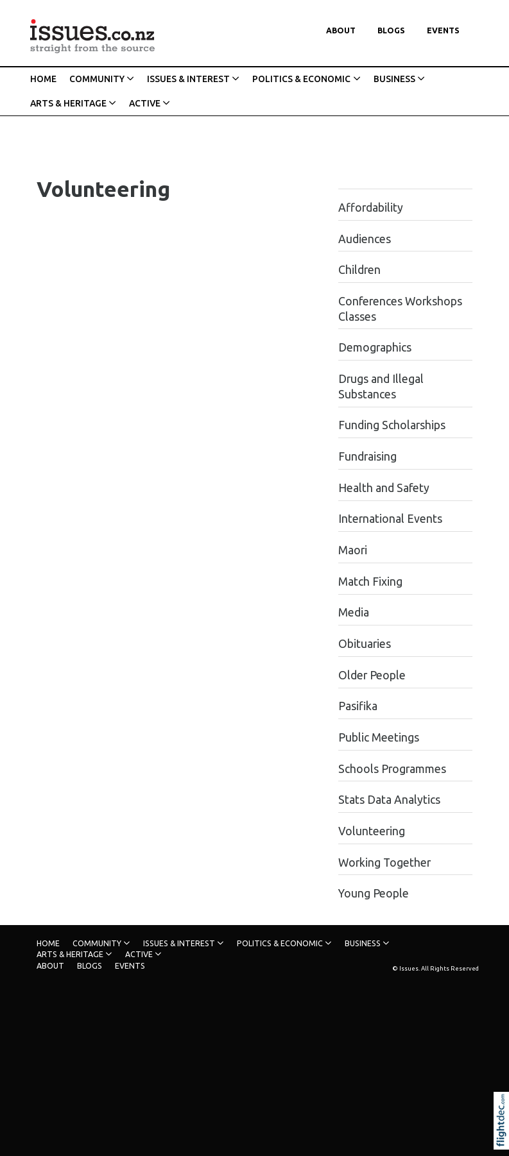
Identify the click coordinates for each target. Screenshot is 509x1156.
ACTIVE (144, 103)
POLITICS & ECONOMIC (301, 79)
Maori (352, 550)
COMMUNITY (97, 79)
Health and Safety (383, 488)
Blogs (391, 30)
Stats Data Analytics (389, 800)
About (341, 30)
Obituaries (364, 644)
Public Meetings (378, 737)
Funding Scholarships (391, 425)
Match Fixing (370, 581)
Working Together (384, 862)
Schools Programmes (392, 769)
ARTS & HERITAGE (68, 103)
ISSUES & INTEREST (188, 79)
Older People (372, 675)
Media (353, 612)
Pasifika (357, 706)
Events (443, 30)
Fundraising (367, 456)
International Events (390, 519)
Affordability (370, 207)
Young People (373, 893)
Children (359, 270)
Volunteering (371, 831)
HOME (43, 79)
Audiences (364, 239)
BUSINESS (394, 79)
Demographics (374, 347)
